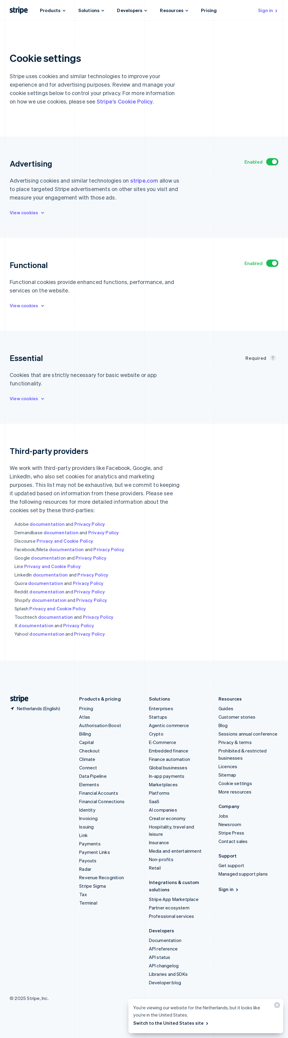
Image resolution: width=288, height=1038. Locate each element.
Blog (223, 725)
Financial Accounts (98, 793)
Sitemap (227, 775)
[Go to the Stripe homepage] (17, 699)
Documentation (165, 940)
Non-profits (161, 859)
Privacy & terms (235, 742)
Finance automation (169, 759)
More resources (235, 792)
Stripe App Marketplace (174, 899)
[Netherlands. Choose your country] (35, 708)
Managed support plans (243, 874)
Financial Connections (102, 801)
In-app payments (167, 776)
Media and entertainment (175, 851)
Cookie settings (235, 783)
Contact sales (233, 841)
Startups (158, 717)
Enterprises (161, 708)
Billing (85, 734)
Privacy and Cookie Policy (65, 541)
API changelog (164, 966)
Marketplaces (163, 784)
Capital (86, 742)
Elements (89, 784)
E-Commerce (162, 742)
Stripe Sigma (92, 886)
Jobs (223, 816)
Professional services (171, 916)
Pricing (209, 10)
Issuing (86, 827)
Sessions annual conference (247, 734)
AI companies (163, 810)
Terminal (88, 903)
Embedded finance (169, 751)
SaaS (154, 801)
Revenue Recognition (101, 877)
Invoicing (88, 818)
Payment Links (94, 852)
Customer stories (236, 717)
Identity (87, 810)
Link (83, 835)
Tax (83, 894)
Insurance (159, 842)
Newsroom (229, 824)
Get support (231, 865)
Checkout (89, 751)
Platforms (159, 793)
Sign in (268, 10)
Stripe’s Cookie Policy (125, 101)
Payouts (87, 861)
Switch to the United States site (171, 1023)
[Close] (276, 1006)
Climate (87, 759)
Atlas (84, 717)
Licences (228, 766)
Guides (225, 708)
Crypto (156, 734)
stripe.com (144, 180)
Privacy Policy (89, 524)
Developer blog (165, 982)
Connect (88, 768)
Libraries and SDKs (168, 974)
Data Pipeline (93, 776)
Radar (85, 869)
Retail (155, 868)
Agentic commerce (169, 725)
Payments (90, 844)
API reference (163, 949)
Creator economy (167, 818)
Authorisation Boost (100, 725)
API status (159, 957)
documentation (47, 524)
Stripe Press (231, 833)
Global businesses (168, 768)
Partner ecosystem (169, 908)
